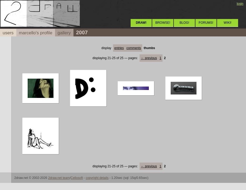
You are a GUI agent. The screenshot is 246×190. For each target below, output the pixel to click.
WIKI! (227, 23)
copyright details (97, 178)
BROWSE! (162, 23)
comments (133, 48)
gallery (64, 32)
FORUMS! (206, 23)
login (240, 4)
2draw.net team (59, 178)
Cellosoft (77, 178)
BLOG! (184, 23)
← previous (149, 58)
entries (119, 48)
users (8, 32)
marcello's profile (35, 32)
